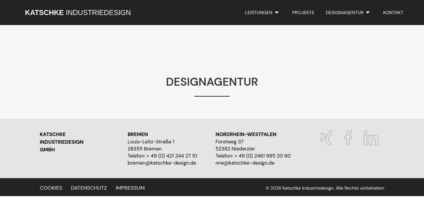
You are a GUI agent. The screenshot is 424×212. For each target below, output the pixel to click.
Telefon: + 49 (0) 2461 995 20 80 (253, 156)
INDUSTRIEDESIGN (78, 12)
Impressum (130, 187)
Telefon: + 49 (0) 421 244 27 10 (162, 156)
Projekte (303, 12)
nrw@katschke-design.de (245, 163)
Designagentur (344, 12)
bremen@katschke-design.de (162, 163)
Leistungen (258, 12)
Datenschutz (89, 187)
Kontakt (393, 12)
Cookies (51, 187)
